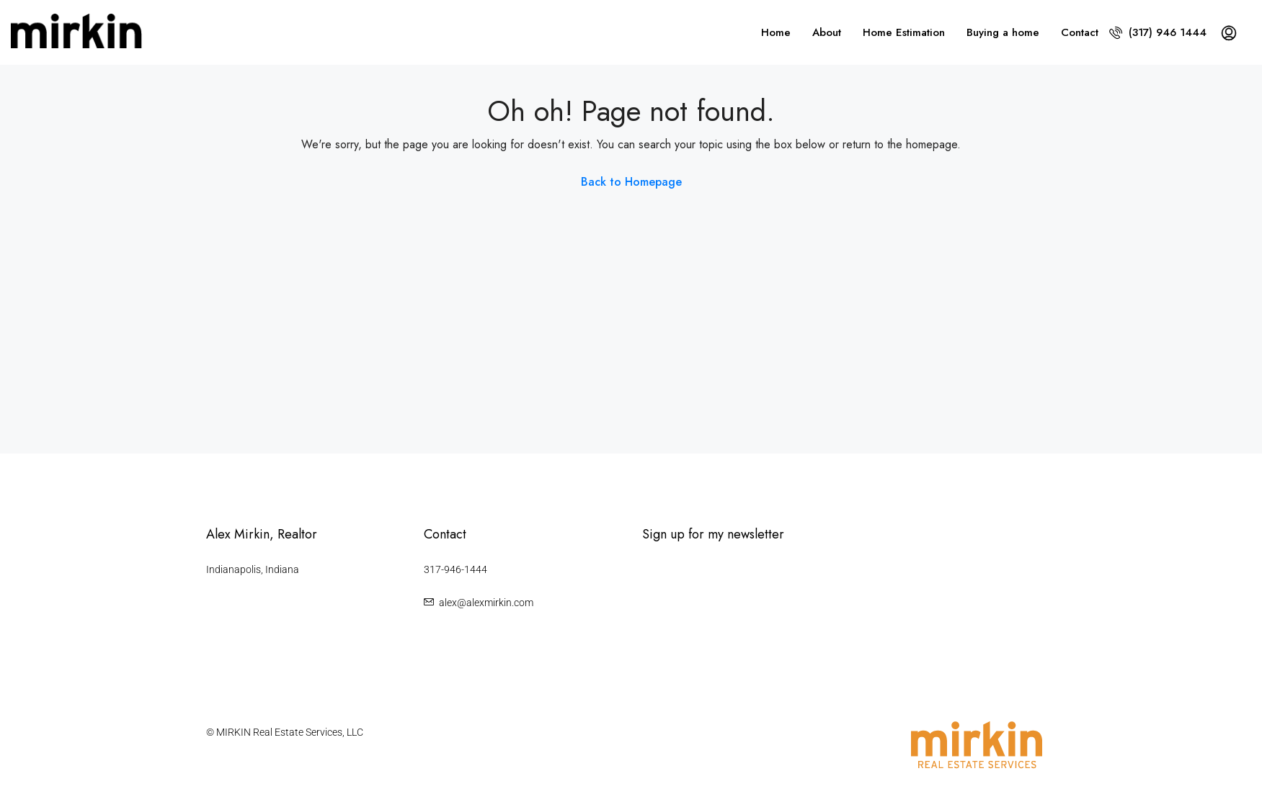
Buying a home (1003, 32)
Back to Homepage (631, 181)
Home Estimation (904, 32)
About (826, 32)
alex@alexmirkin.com (486, 602)
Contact (1079, 32)
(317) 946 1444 (1158, 32)
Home (776, 32)
